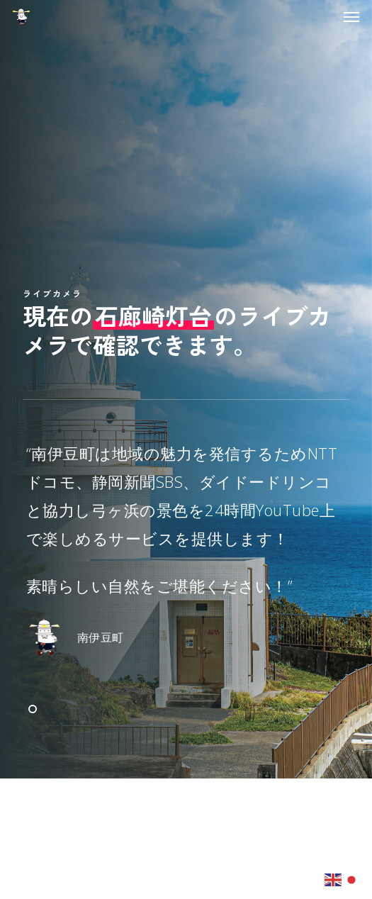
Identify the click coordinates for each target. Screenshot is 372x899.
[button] (351, 17)
